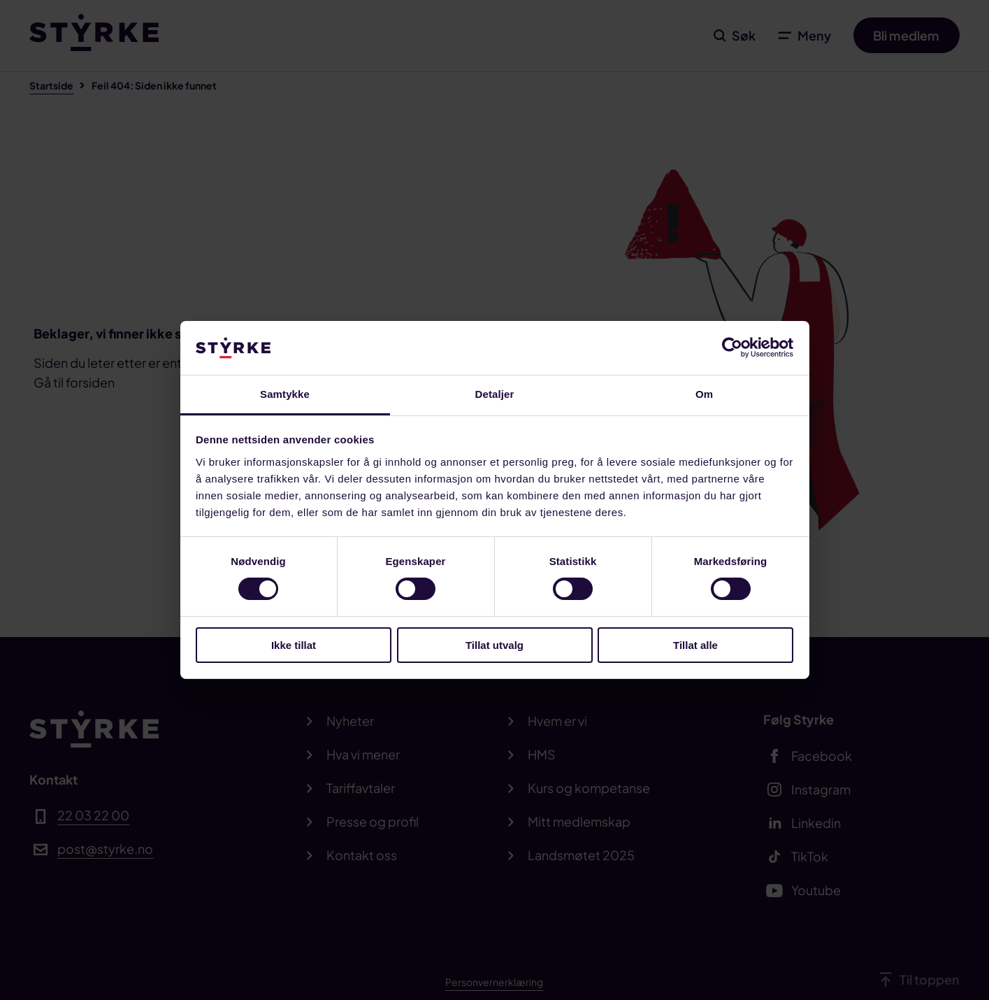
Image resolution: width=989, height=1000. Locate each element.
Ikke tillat (293, 645)
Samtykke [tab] (285, 394)
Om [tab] (704, 394)
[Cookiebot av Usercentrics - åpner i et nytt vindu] (732, 347)
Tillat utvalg (494, 645)
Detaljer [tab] (494, 394)
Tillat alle (695, 645)
